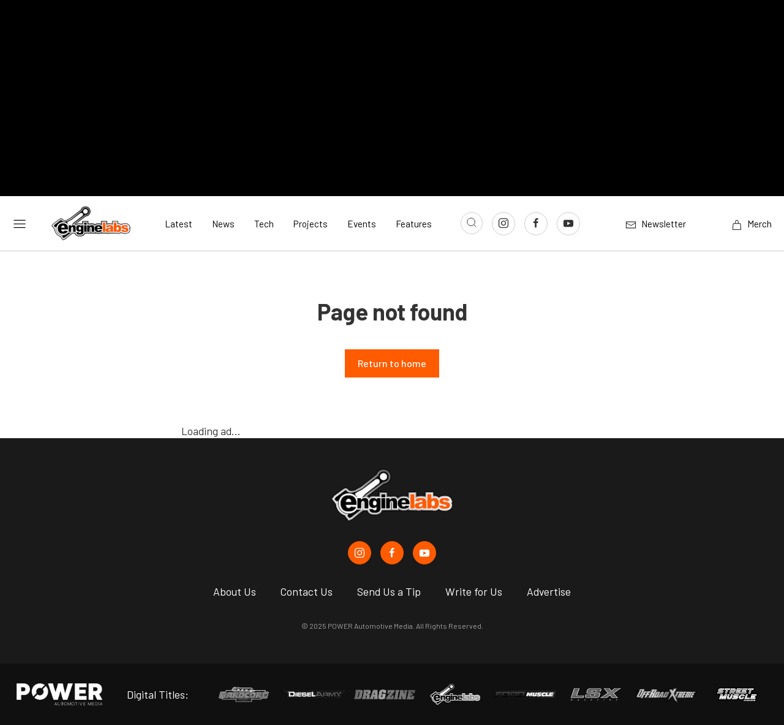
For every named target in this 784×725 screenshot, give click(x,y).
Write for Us (473, 591)
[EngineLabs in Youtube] (424, 552)
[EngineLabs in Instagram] (359, 552)
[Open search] (472, 223)
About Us (234, 591)
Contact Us (307, 591)
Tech (264, 223)
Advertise (549, 591)
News (223, 223)
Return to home (392, 363)
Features (414, 223)
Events (361, 223)
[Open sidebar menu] (19, 223)
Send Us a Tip (389, 591)
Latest (178, 223)
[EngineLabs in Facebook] (392, 552)
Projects (310, 223)
